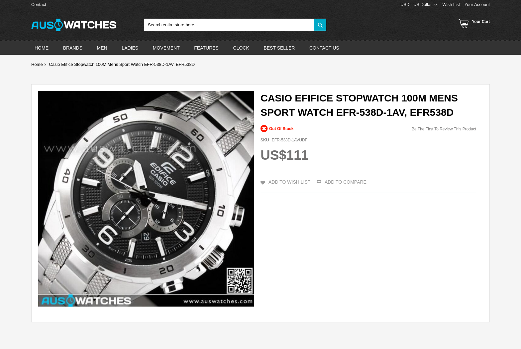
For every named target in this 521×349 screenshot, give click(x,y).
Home (37, 64)
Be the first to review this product (444, 129)
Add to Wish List (289, 182)
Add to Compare (345, 182)
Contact (38, 4)
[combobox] (235, 25)
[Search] (320, 25)
